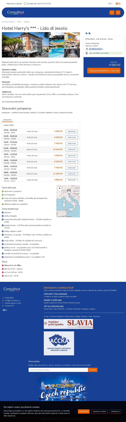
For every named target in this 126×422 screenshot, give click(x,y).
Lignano (53, 303)
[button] (69, 191)
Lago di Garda (67, 290)
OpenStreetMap (61, 216)
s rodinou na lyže (50, 296)
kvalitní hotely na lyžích (67, 296)
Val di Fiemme (59, 309)
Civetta (69, 309)
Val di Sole (48, 309)
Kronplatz (77, 309)
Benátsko (91, 39)
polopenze (7, 120)
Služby (77, 316)
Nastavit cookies (99, 411)
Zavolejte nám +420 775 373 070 (38, 4)
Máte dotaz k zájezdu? (14, 4)
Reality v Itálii (87, 316)
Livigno (92, 309)
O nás (46, 316)
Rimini (65, 303)
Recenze (96, 316)
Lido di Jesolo (101, 39)
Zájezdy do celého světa (97, 290)
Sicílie (71, 303)
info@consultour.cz (12, 300)
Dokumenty (69, 316)
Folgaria (85, 309)
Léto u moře (48, 290)
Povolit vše (83, 411)
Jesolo (110, 39)
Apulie (77, 303)
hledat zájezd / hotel (13, 303)
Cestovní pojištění (56, 316)
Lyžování (58, 290)
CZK (110, 4)
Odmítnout (115, 411)
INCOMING (112, 290)
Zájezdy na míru (81, 290)
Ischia (59, 303)
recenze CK (9, 306)
